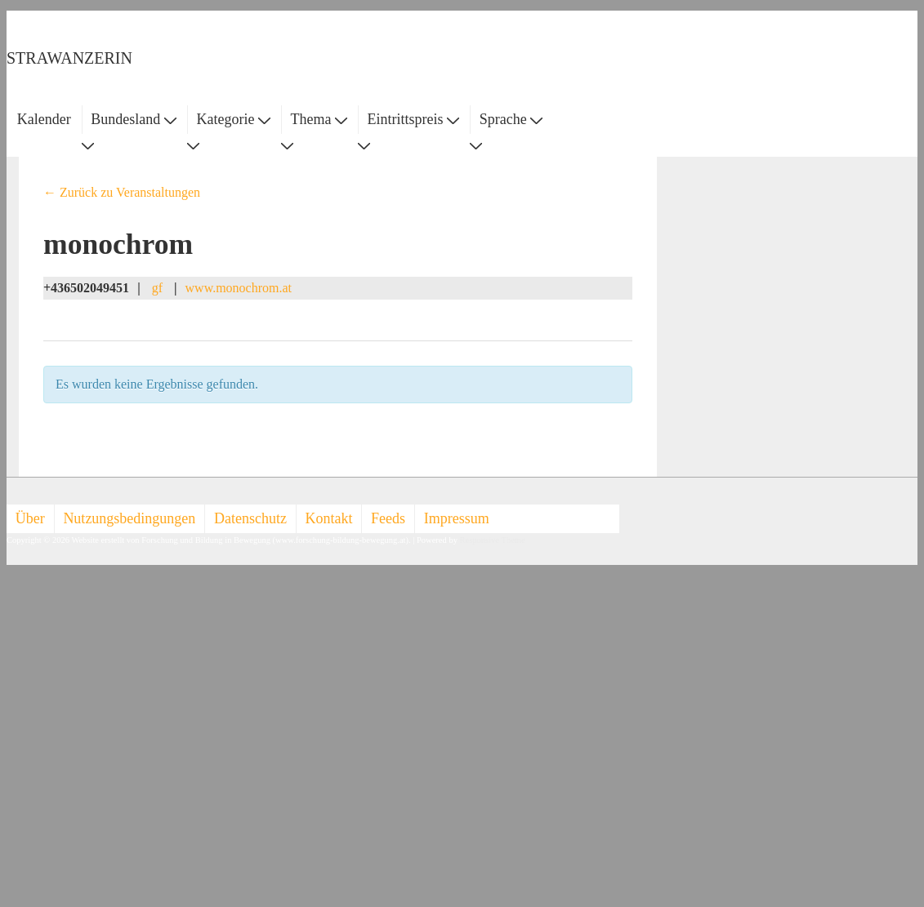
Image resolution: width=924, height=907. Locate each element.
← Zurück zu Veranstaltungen (121, 192)
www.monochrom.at (238, 288)
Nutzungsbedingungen (129, 518)
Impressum (456, 518)
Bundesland (133, 119)
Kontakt (329, 518)
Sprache (511, 119)
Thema (319, 119)
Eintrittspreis (414, 119)
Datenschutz (250, 518)
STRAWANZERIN (69, 58)
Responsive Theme (492, 540)
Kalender (44, 119)
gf (157, 288)
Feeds (388, 518)
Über (30, 518)
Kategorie (233, 119)
